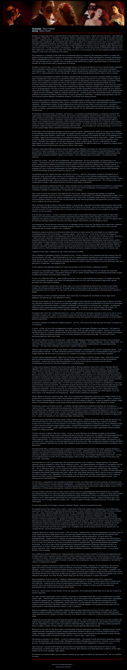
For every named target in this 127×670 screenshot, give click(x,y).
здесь (73, 664)
